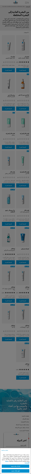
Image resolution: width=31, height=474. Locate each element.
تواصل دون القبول (4, 450)
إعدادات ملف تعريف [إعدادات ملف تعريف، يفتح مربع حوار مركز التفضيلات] (15, 466)
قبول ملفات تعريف (15, 471)
